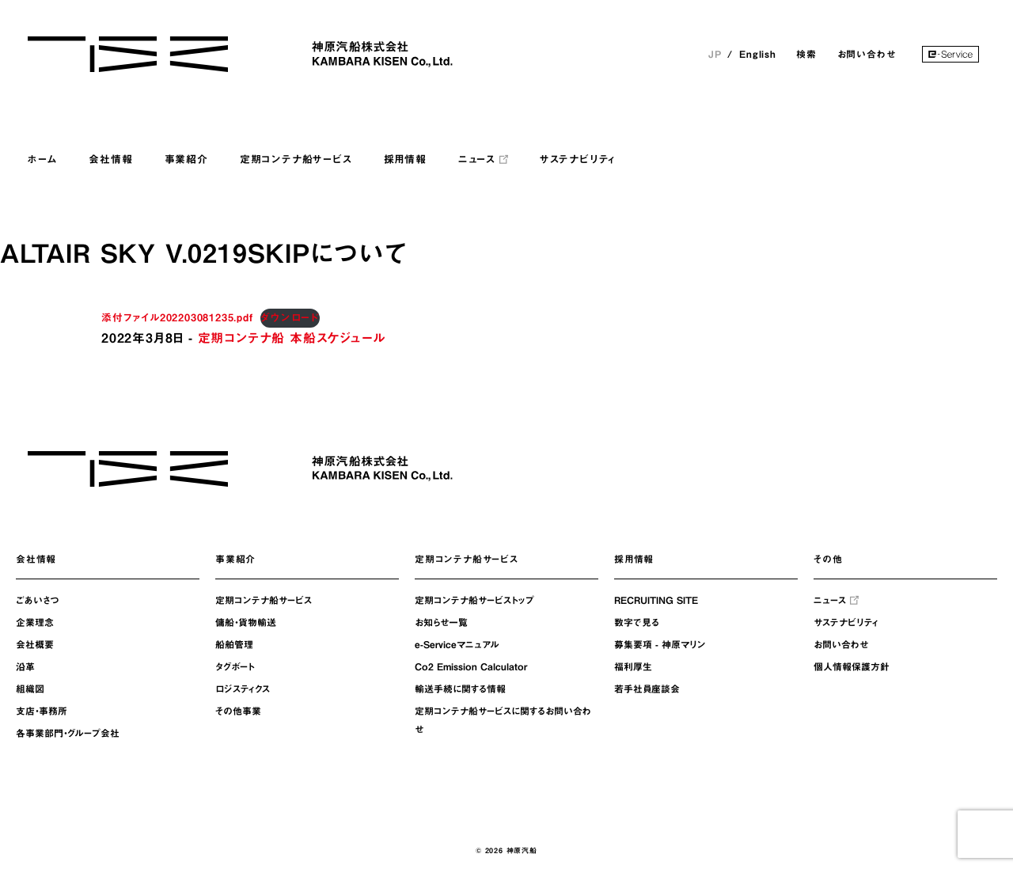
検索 (806, 54)
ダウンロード (290, 318)
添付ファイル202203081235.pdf (177, 318)
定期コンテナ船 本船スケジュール (291, 338)
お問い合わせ (866, 54)
